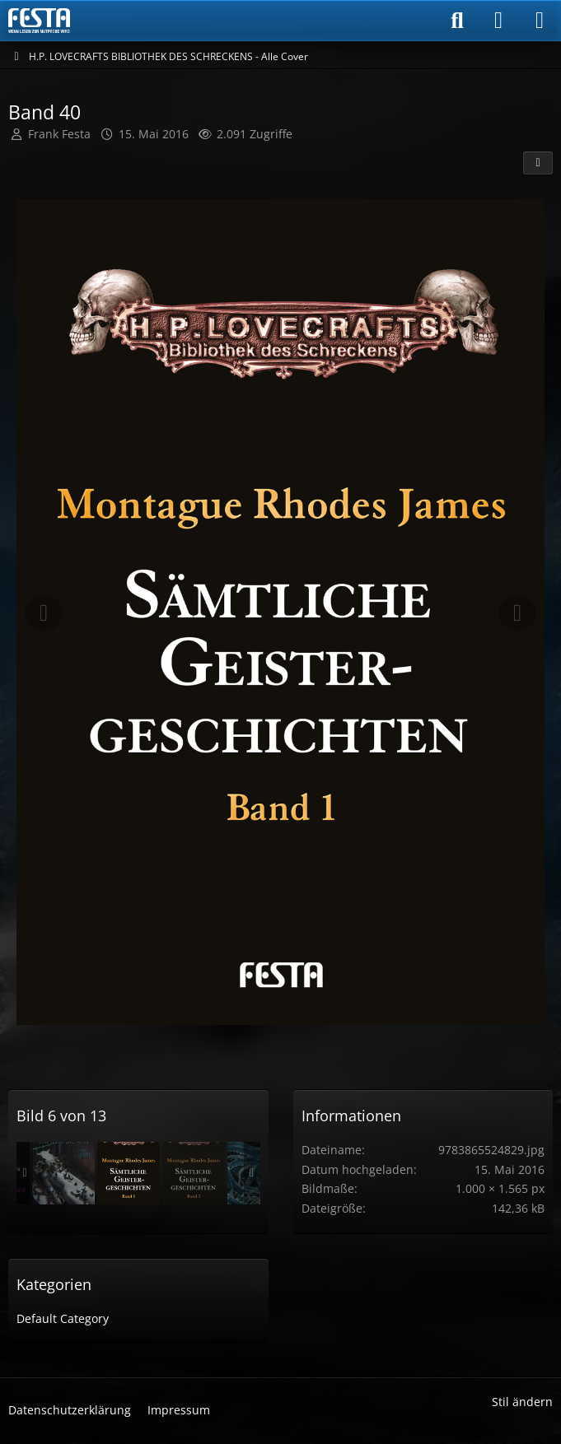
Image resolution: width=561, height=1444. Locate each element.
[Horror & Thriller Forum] (39, 20)
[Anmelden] (498, 20)
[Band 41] (193, 1173)
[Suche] (457, 20)
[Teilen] (538, 163)
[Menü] (539, 20)
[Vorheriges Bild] (44, 613)
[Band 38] (63, 1173)
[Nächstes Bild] (517, 613)
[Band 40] (128, 1173)
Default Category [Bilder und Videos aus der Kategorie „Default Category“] (62, 1318)
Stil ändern (522, 1401)
